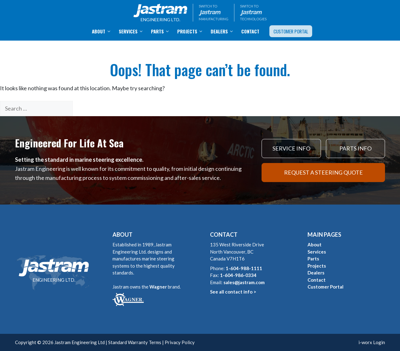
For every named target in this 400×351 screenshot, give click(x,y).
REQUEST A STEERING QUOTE (323, 172)
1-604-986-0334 (238, 275)
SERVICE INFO (291, 148)
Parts (162, 31)
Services (133, 31)
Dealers (224, 31)
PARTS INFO (355, 148)
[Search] (83, 108)
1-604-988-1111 (244, 268)
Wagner (158, 286)
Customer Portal (290, 31)
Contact (250, 31)
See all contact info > (233, 291)
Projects (192, 31)
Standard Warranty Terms (134, 342)
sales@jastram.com (244, 282)
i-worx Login (371, 342)
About (103, 31)
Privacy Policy (180, 342)
